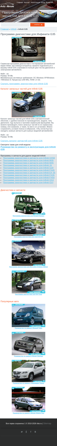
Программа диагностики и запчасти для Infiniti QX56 (29, 158)
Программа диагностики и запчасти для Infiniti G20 (28, 168)
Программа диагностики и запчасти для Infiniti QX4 (28, 180)
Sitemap (47, 423)
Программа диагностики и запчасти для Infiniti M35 (28, 160)
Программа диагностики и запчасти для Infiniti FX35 (29, 175)
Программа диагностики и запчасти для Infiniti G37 (28, 182)
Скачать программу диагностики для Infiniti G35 (24, 84)
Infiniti (13, 29)
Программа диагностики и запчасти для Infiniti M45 (28, 163)
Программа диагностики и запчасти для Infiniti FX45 (29, 170)
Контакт (27, 2)
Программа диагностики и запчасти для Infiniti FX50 (29, 177)
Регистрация (35, 2)
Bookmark (49, 2)
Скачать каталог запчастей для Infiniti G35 (21, 141)
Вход (43, 2)
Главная (20, 2)
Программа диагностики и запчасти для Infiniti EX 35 (29, 173)
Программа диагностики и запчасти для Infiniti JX (27, 165)
